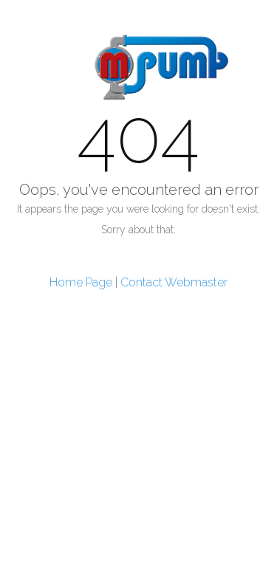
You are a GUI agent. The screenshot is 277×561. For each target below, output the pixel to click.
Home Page (80, 282)
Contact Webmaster (174, 282)
